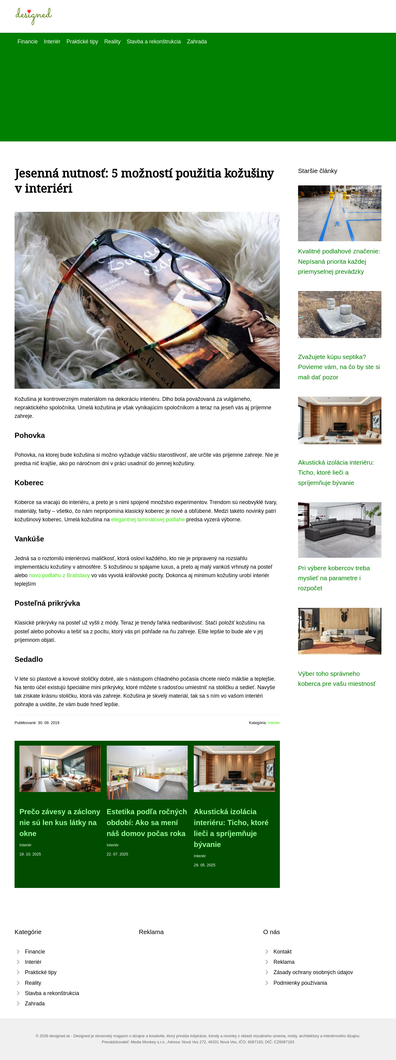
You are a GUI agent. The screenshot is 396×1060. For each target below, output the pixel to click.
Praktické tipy (82, 42)
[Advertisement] (198, 91)
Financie (28, 42)
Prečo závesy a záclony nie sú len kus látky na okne (59, 823)
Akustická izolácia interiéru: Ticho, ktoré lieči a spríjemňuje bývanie (336, 472)
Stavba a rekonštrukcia (154, 42)
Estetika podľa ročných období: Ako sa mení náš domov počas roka (147, 823)
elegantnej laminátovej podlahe (148, 519)
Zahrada (197, 42)
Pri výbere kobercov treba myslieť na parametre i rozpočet (334, 578)
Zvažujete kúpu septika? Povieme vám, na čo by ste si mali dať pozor (339, 367)
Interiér (52, 42)
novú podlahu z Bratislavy (59, 575)
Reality (112, 42)
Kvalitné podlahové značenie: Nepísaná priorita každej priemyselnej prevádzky (339, 261)
